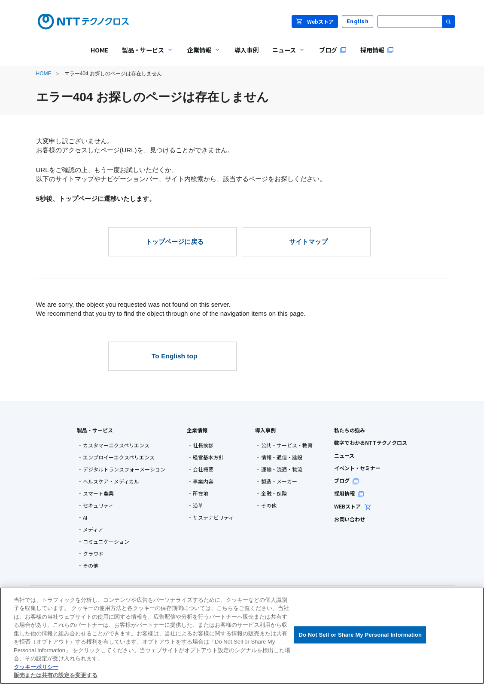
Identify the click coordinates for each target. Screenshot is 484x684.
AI (85, 517)
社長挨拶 (203, 445)
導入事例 (265, 430)
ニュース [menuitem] (285, 56)
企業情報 (197, 430)
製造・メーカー (279, 481)
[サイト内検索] (416, 21)
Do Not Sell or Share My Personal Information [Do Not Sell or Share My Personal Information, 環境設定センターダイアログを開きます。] (360, 635)
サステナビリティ (213, 517)
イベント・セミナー (357, 467)
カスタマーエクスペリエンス (116, 445)
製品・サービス (95, 430)
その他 (90, 565)
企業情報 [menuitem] (200, 56)
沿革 (198, 505)
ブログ (346, 480)
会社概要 (203, 469)
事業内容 (203, 481)
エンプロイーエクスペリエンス (119, 457)
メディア (93, 529)
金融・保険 (274, 493)
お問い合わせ (349, 519)
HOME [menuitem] (99, 50)
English (357, 21)
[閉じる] (470, 634)
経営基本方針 (208, 457)
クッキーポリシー (36, 667)
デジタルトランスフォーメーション (124, 469)
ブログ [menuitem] (333, 50)
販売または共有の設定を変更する (55, 675)
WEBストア (352, 506)
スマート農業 (98, 493)
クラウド (93, 553)
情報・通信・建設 (281, 457)
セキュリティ (98, 505)
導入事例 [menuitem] (246, 50)
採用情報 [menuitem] (377, 50)
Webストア (315, 21)
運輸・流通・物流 (281, 469)
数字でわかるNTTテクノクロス (370, 442)
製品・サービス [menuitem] (144, 56)
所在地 (200, 493)
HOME (44, 74)
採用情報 (349, 493)
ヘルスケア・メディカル (111, 481)
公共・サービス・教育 (287, 445)
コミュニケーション (106, 541)
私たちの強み (349, 430)
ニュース (344, 455)
